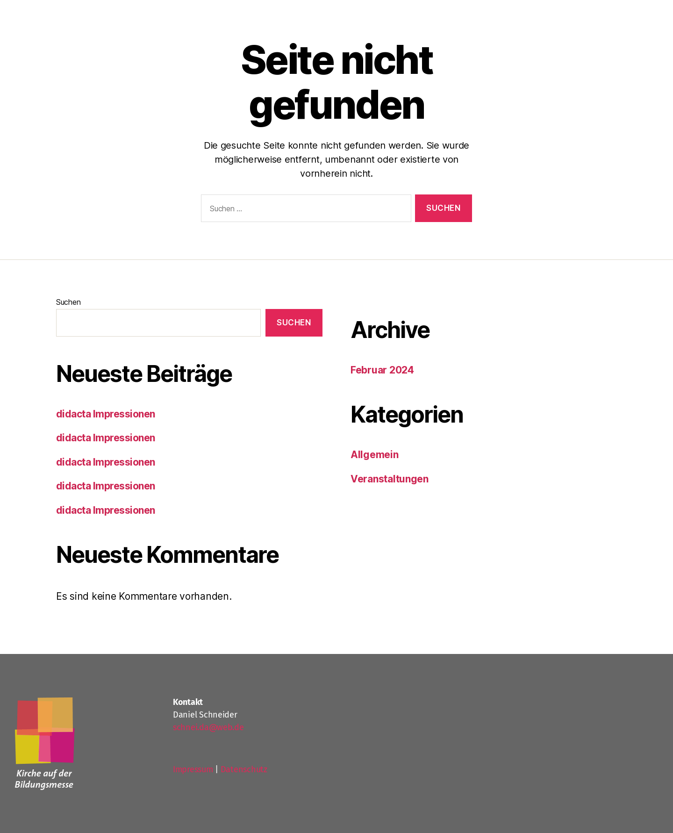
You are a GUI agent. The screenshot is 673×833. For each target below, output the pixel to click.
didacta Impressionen (105, 414)
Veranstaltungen (390, 479)
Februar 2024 (382, 370)
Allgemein (375, 454)
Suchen (68, 302)
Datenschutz (244, 769)
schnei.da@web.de (208, 727)
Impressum (193, 769)
